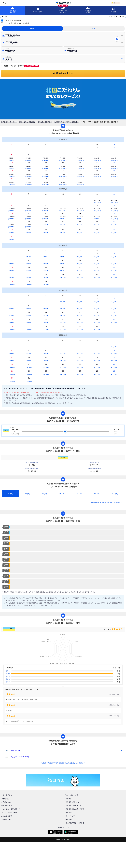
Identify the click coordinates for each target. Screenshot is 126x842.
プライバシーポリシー (73, 806)
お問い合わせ (6, 819)
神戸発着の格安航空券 (45, 122)
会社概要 (69, 799)
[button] (63, 59)
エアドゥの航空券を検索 (13, 20)
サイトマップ (70, 816)
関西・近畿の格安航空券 (27, 122)
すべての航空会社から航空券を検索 (16, 23)
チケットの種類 (6, 806)
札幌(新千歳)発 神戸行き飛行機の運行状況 (106, 503)
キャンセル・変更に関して (10, 809)
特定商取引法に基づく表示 (75, 809)
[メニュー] (122, 3)
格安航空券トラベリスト (9, 122)
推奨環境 (69, 812)
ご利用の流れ (6, 802)
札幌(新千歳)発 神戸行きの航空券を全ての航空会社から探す (63, 763)
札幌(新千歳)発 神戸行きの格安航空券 (66, 122)
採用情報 (69, 819)
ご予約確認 (5, 799)
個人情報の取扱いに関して (75, 823)
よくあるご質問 (6, 816)
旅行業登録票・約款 (73, 802)
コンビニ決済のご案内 (9, 812)
